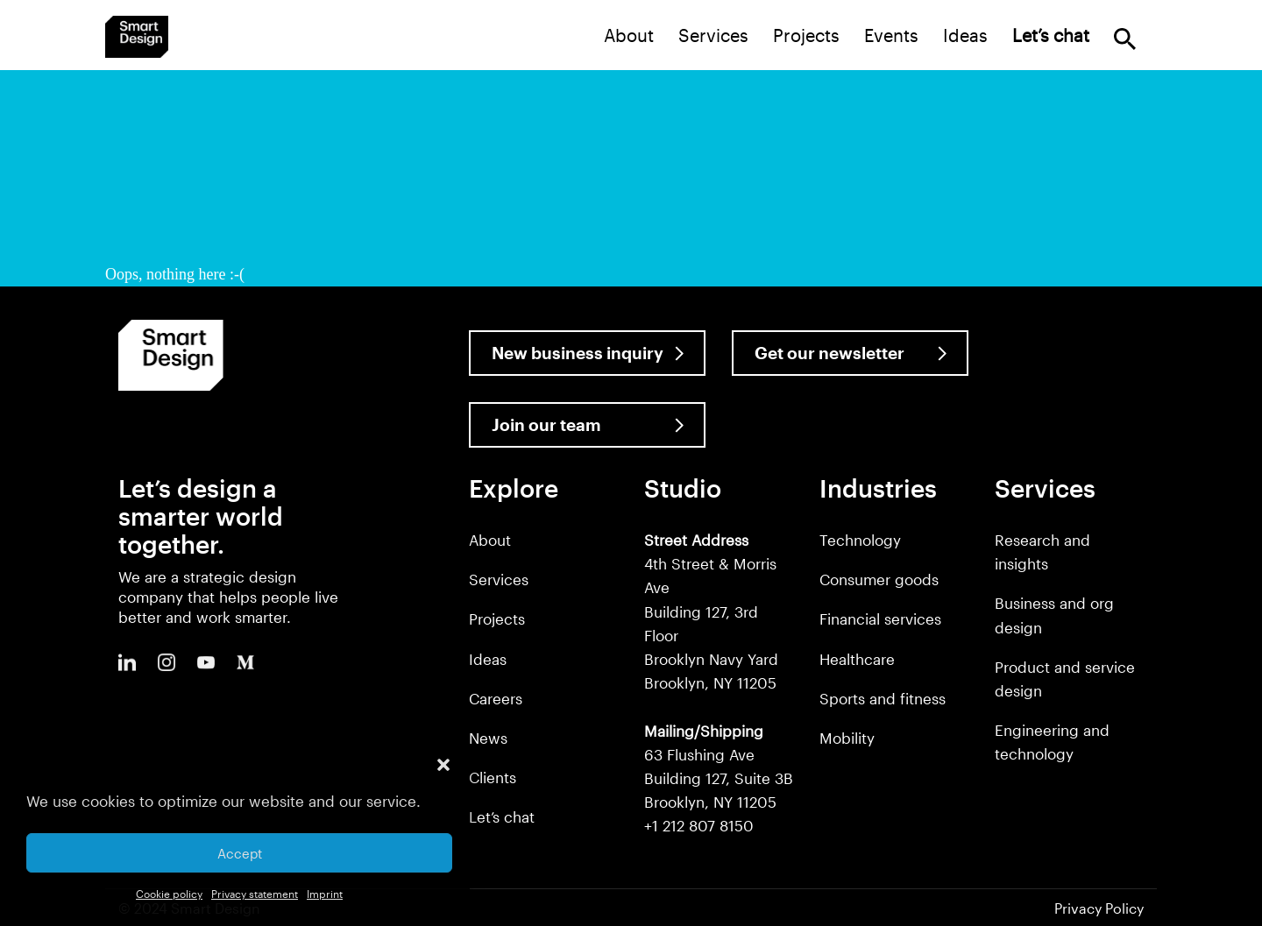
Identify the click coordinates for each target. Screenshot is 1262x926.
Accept (239, 853)
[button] (443, 765)
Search (1125, 39)
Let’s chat (502, 816)
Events (891, 35)
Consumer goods (879, 579)
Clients (492, 777)
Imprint (325, 893)
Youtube (206, 662)
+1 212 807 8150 (699, 825)
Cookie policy (169, 893)
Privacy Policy (1099, 908)
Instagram (166, 662)
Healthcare (857, 659)
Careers (495, 698)
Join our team (546, 424)
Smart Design (136, 37)
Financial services (880, 618)
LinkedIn (127, 662)
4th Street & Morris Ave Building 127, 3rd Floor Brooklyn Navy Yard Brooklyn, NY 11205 (711, 611)
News (488, 737)
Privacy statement (254, 893)
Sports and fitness (882, 698)
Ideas (965, 35)
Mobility (847, 737)
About (629, 35)
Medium (245, 662)
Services (713, 35)
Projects (806, 35)
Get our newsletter (829, 353)
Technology (860, 539)
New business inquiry (577, 353)
